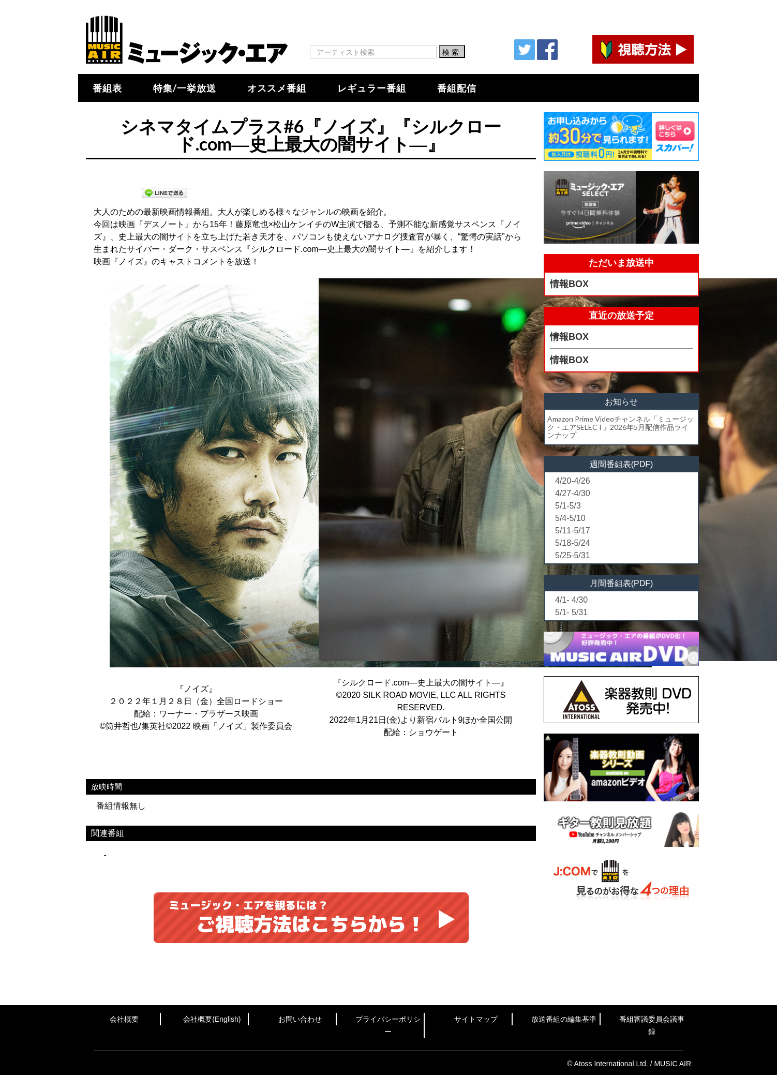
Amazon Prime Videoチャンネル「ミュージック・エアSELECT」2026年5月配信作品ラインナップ (620, 426)
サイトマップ (476, 1019)
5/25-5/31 (572, 555)
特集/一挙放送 (184, 88)
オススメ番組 (276, 88)
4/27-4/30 (572, 493)
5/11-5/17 (572, 530)
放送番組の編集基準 (563, 1019)
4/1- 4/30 (571, 599)
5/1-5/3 (568, 505)
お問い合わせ (300, 1019)
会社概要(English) (212, 1019)
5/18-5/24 (572, 543)
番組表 (107, 88)
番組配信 (456, 88)
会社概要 (124, 1019)
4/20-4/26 (572, 480)
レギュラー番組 (371, 88)
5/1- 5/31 (571, 612)
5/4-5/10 (570, 518)
